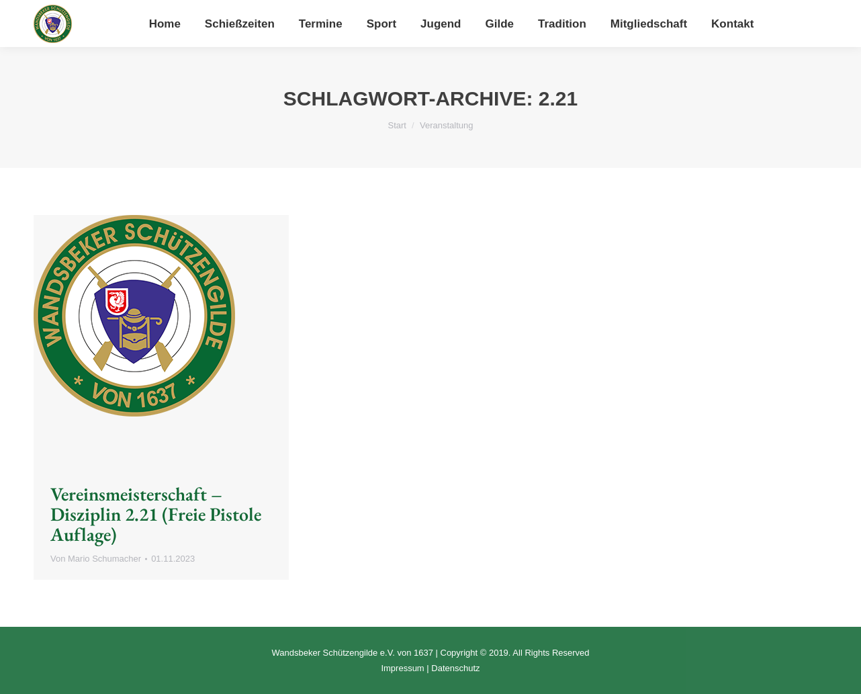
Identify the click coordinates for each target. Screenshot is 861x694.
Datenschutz (455, 668)
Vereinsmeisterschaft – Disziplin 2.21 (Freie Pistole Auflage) (155, 514)
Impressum (402, 668)
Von (95, 559)
